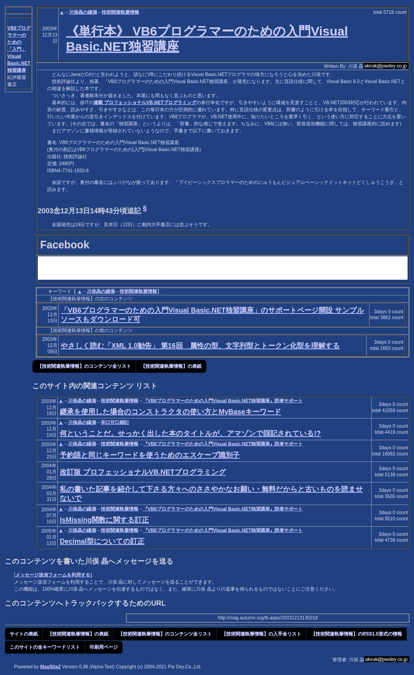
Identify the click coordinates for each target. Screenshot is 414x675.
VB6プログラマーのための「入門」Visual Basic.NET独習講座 (18, 49)
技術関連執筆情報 (120, 12)
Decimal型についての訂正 (102, 541)
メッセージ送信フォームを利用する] (53, 574)
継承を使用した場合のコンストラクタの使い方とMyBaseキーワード (170, 411)
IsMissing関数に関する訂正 (104, 520)
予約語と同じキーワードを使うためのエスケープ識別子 (150, 455)
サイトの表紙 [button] (24, 633)
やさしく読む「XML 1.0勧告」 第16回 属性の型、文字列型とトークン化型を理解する (200, 346)
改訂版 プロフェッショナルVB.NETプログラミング (143, 472)
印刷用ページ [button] (104, 647)
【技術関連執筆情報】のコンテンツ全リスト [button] (84, 366)
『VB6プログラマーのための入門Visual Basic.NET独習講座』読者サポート (223, 400)
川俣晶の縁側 (83, 12)
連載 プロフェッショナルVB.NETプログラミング (144, 102)
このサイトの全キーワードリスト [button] (45, 647)
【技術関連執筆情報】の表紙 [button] (171, 366)
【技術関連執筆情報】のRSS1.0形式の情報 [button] (356, 633)
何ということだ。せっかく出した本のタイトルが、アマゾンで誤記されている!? (190, 433)
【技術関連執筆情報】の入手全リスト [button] (261, 633)
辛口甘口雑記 (115, 422)
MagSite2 (50, 666)
